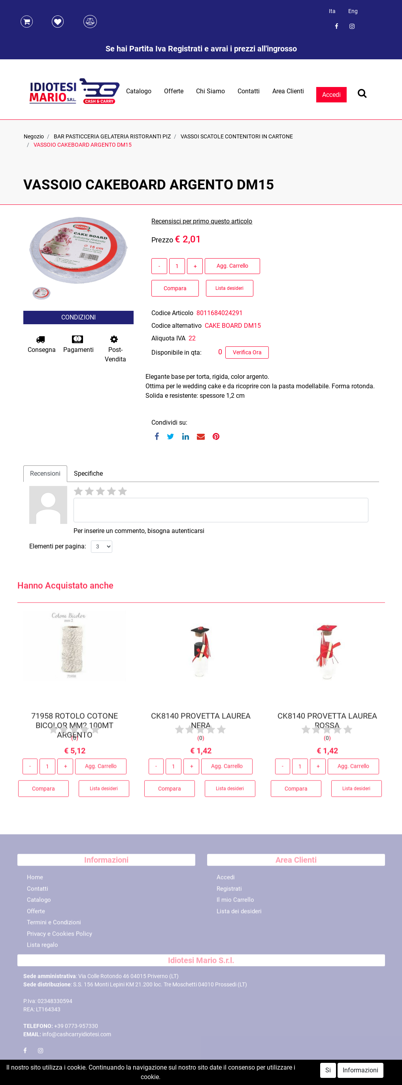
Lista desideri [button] (229, 288)
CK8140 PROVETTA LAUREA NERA (201, 723)
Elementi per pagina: (57, 546)
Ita (332, 11)
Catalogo (138, 91)
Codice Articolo (172, 313)
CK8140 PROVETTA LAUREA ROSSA (327, 723)
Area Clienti (288, 91)
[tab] (45, 473)
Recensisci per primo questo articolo (201, 221)
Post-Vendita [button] (115, 349)
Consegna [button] (42, 344)
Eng (353, 11)
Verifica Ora (247, 352)
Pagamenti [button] (78, 344)
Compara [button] (175, 288)
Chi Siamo (210, 91)
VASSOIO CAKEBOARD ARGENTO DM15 (83, 145)
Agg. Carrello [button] (232, 266)
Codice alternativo (176, 325)
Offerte (173, 91)
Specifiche (88, 473)
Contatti (249, 91)
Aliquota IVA (168, 338)
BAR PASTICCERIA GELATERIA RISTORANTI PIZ (112, 136)
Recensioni (45, 473)
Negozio (34, 136)
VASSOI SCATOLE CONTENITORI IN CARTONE (237, 136)
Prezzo (162, 240)
